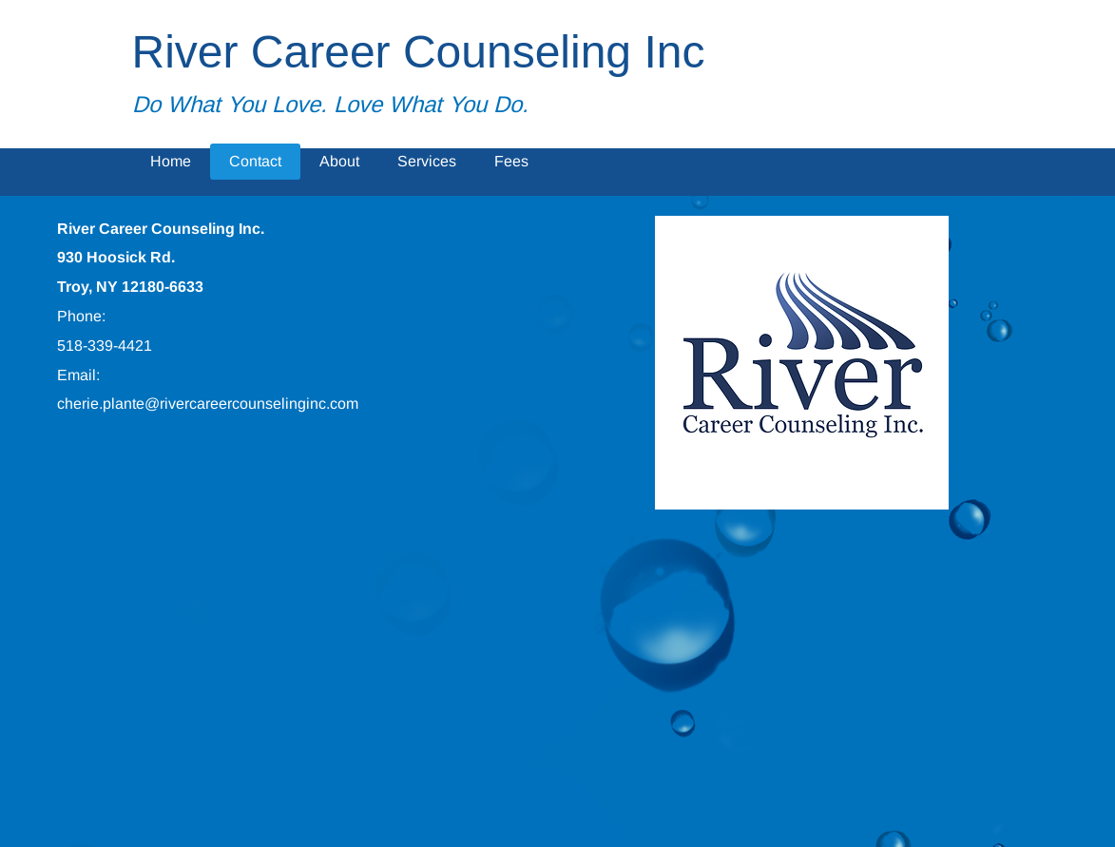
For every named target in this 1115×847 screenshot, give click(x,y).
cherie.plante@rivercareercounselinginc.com (207, 403)
